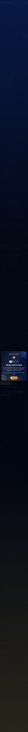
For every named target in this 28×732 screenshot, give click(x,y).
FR (17, 361)
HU (10, 361)
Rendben (14, 377)
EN (14, 361)
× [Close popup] (24, 353)
